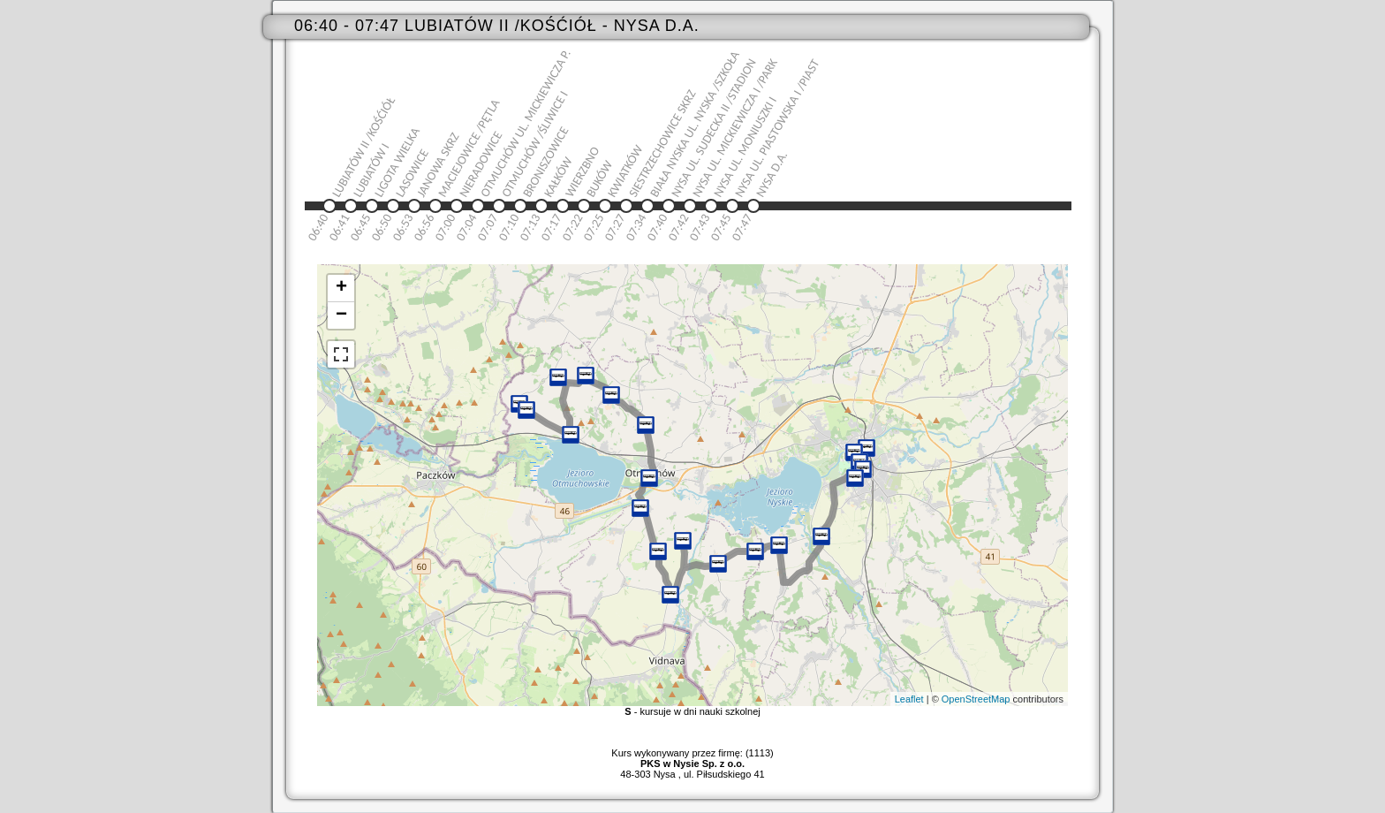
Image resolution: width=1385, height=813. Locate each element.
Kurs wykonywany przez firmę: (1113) (692, 758)
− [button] (341, 315)
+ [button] (341, 288)
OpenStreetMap (976, 699)
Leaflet (909, 699)
